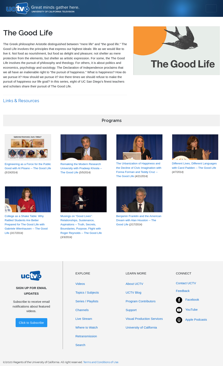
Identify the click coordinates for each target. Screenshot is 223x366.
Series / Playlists (86, 301)
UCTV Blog (133, 292)
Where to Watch (86, 327)
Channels (81, 310)
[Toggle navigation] (211, 8)
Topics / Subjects (87, 292)
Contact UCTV (186, 283)
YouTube (191, 309)
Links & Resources (21, 100)
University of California (141, 327)
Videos (80, 283)
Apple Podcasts (196, 319)
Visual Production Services (144, 318)
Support (131, 310)
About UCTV (134, 283)
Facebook (192, 299)
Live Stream (83, 318)
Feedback (183, 291)
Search (80, 345)
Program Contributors (141, 301)
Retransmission (86, 336)
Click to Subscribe (31, 322)
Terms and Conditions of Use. (101, 362)
